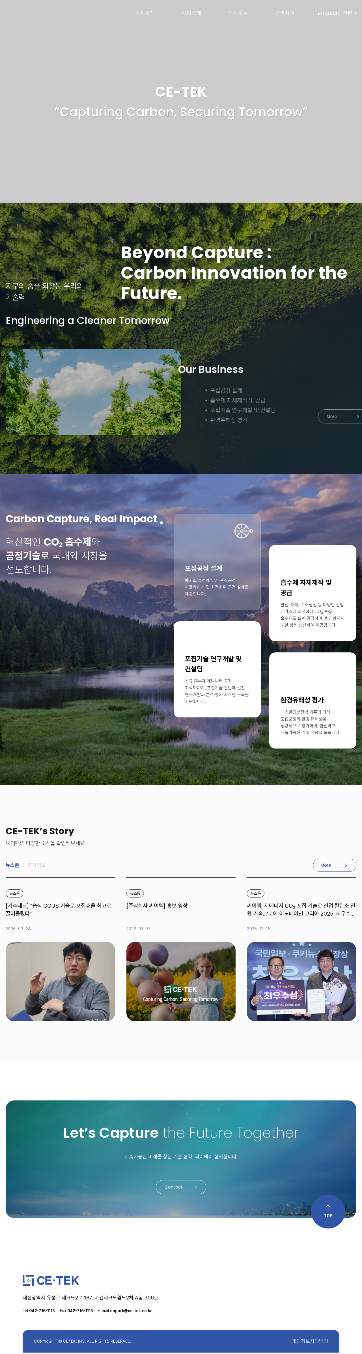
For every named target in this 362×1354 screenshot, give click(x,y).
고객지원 (284, 12)
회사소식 (238, 12)
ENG (336, 12)
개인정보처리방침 (310, 1343)
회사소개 (145, 12)
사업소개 (191, 12)
